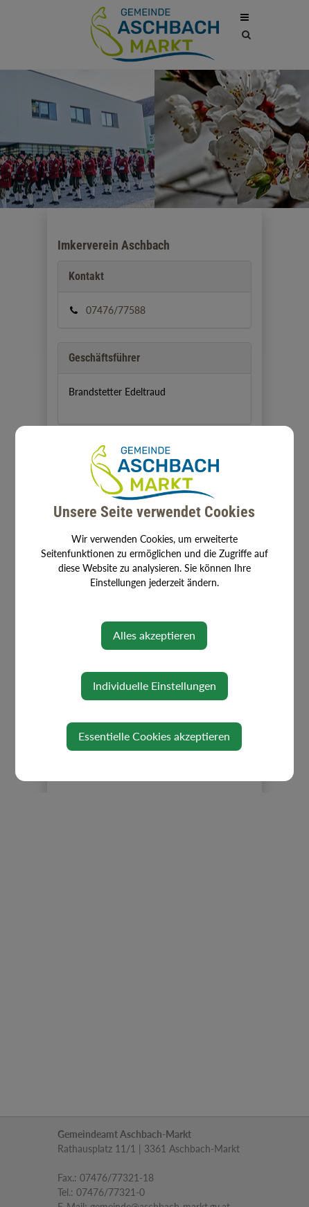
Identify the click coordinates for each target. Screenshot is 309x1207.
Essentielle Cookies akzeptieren (154, 735)
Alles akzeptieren (154, 635)
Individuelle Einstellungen (154, 685)
